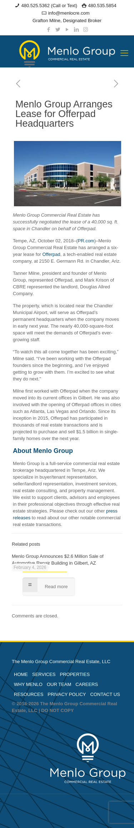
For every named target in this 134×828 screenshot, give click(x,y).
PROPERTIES (75, 674)
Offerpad (51, 254)
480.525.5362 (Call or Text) (49, 5)
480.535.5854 (102, 5)
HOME (21, 674)
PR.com (86, 240)
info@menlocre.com (69, 13)
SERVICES (44, 674)
